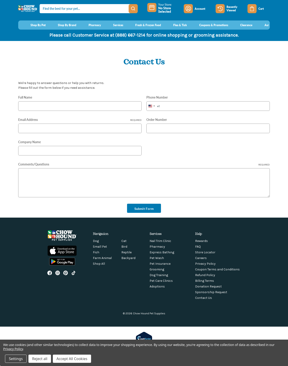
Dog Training (159, 275)
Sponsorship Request (211, 292)
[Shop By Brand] (62, 25)
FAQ (198, 247)
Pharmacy (157, 247)
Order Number (156, 119)
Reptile (126, 252)
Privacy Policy (205, 264)
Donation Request (208, 286)
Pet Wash (157, 258)
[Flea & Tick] (176, 25)
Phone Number (157, 97)
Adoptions (157, 286)
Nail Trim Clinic (160, 241)
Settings (16, 358)
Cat (124, 241)
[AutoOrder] (267, 25)
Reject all (39, 358)
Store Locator (205, 252)
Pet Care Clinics (161, 281)
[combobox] (153, 106)
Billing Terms (204, 281)
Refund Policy (205, 275)
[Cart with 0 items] (258, 8)
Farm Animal (102, 258)
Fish (96, 252)
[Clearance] (242, 25)
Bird (124, 247)
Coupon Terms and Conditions (217, 269)
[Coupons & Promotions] (209, 25)
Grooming (157, 269)
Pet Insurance (160, 264)
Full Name (25, 97)
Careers (201, 258)
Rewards (201, 241)
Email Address (80, 119)
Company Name (29, 142)
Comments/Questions (144, 164)
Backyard (128, 258)
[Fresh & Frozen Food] (144, 25)
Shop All (99, 264)
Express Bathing (162, 252)
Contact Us (203, 298)
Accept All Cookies (71, 358)
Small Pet (100, 247)
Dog (96, 241)
